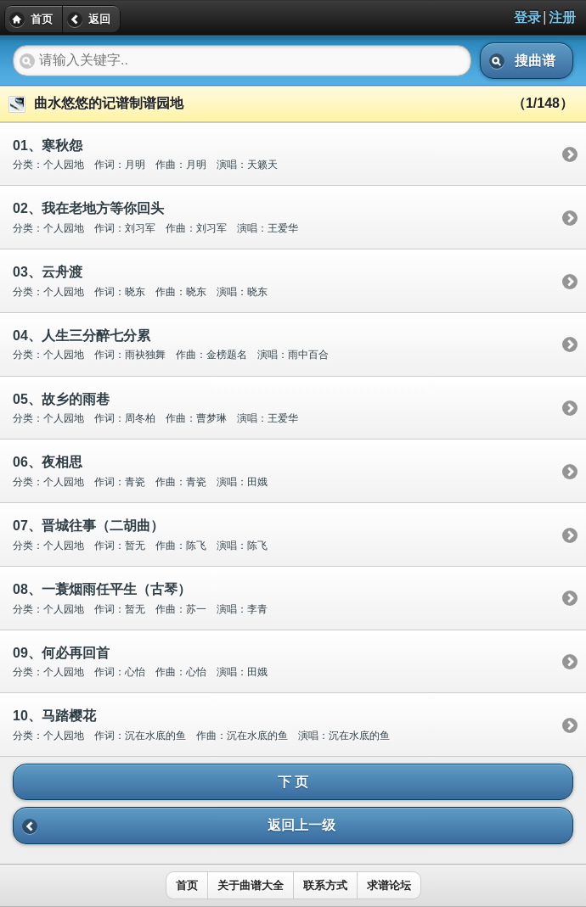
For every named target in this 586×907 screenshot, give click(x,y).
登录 (527, 17)
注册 (562, 17)
